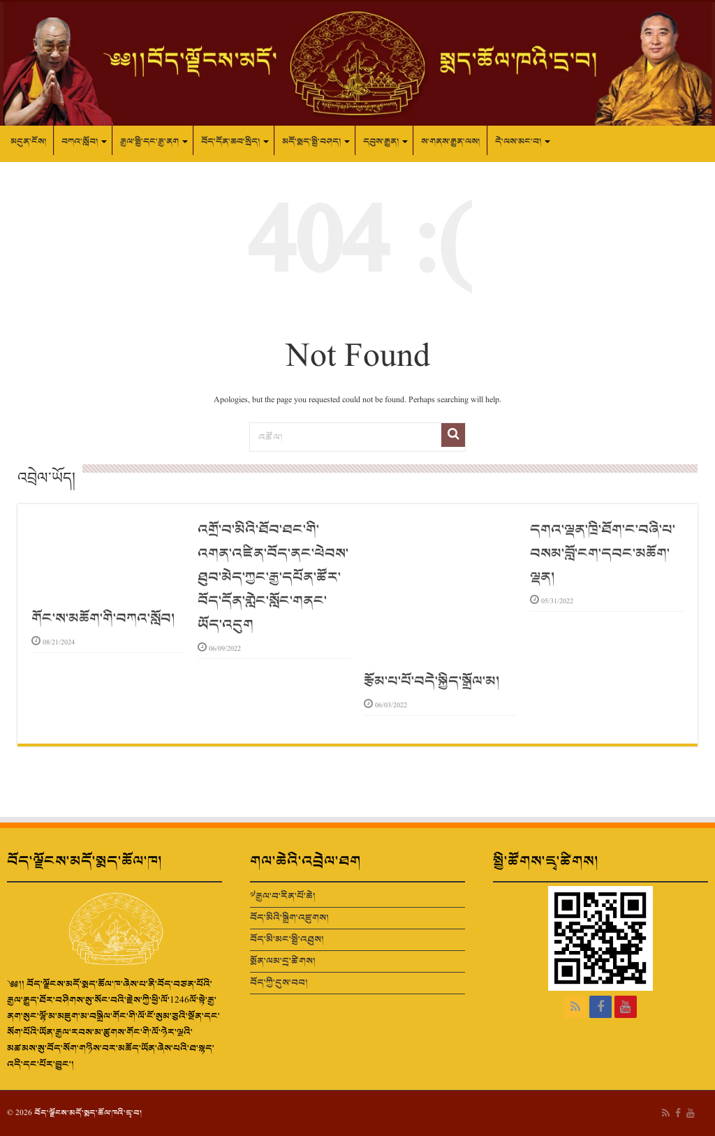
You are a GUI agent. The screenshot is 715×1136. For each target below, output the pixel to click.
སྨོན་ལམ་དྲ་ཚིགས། (283, 961)
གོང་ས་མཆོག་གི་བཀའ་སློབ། (103, 618)
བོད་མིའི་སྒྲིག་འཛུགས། (289, 918)
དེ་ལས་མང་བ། (518, 141)
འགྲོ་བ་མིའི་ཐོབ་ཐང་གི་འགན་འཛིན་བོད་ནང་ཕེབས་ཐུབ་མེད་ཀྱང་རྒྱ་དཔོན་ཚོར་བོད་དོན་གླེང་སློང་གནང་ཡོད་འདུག (273, 577)
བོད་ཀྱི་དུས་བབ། (279, 983)
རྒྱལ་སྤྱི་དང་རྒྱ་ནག (149, 141)
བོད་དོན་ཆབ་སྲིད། (230, 141)
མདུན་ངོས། (28, 141)
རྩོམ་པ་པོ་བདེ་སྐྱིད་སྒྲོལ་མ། (431, 681)
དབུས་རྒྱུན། (381, 141)
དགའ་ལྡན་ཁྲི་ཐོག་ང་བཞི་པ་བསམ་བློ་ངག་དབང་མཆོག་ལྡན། (602, 553)
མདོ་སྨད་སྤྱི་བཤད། (311, 141)
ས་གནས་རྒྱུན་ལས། (450, 141)
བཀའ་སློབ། (79, 141)
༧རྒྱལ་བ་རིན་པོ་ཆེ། (283, 896)
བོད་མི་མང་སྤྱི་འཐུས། (287, 939)
